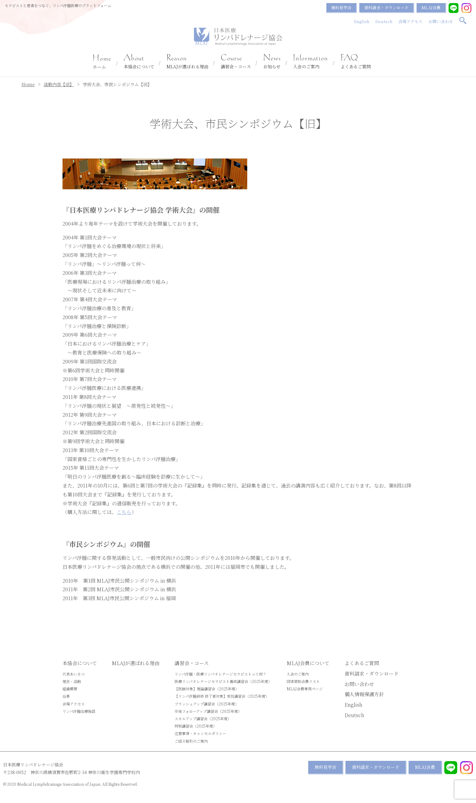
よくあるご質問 (356, 62)
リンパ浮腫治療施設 (79, 711)
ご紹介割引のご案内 (191, 741)
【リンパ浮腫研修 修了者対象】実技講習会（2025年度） (222, 696)
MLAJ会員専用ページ (305, 688)
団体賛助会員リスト (303, 681)
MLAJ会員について (308, 663)
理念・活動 (72, 681)
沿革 (66, 696)
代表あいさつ (74, 674)
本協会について (139, 62)
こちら (124, 512)
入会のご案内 (310, 62)
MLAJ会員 (431, 7)
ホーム (102, 62)
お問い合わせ (441, 21)
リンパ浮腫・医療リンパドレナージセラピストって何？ (220, 674)
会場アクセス (410, 21)
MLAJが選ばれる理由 (187, 62)
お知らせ (272, 62)
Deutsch (383, 21)
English (361, 21)
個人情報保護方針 (364, 694)
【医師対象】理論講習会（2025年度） (207, 688)
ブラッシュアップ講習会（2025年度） (207, 703)
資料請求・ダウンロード (386, 7)
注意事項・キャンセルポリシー (200, 733)
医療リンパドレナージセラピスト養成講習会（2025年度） (223, 681)
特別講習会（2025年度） (196, 726)
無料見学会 (341, 7)
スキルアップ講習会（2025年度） (203, 718)
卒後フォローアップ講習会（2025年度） (208, 711)
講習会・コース (236, 62)
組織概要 (70, 688)
